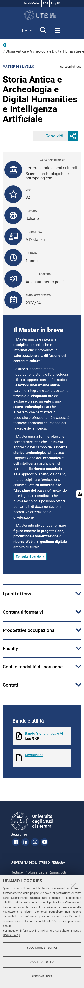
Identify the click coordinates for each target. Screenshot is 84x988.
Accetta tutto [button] (42, 961)
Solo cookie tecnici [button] (42, 947)
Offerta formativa (5, 46)
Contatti (11, 685)
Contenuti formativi (23, 612)
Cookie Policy (11, 935)
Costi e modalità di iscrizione (33, 666)
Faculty (10, 648)
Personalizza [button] (42, 976)
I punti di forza (18, 594)
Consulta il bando (28, 556)
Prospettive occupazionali (30, 630)
